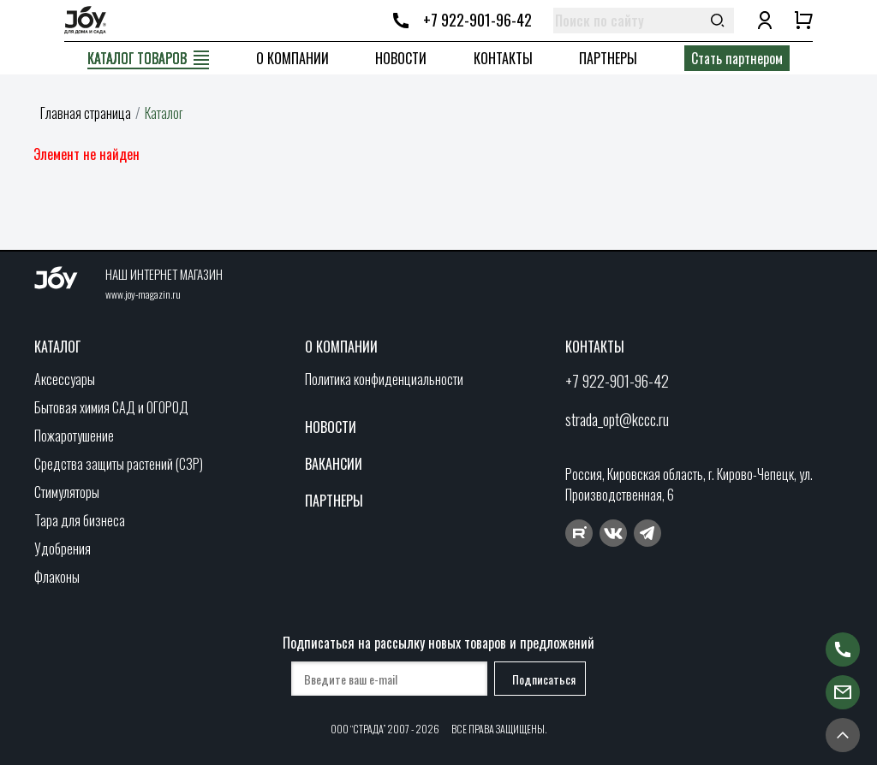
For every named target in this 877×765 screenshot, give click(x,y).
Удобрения (62, 548)
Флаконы (57, 576)
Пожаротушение (74, 435)
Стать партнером (737, 58)
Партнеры (608, 58)
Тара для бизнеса (79, 520)
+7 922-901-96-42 (477, 20)
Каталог (57, 346)
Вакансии (333, 464)
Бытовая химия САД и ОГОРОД (111, 407)
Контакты (503, 58)
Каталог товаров (137, 58)
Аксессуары (64, 379)
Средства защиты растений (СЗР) (118, 464)
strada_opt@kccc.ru (617, 419)
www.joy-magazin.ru (143, 294)
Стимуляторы (66, 492)
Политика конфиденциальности (384, 379)
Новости (401, 58)
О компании (292, 58)
